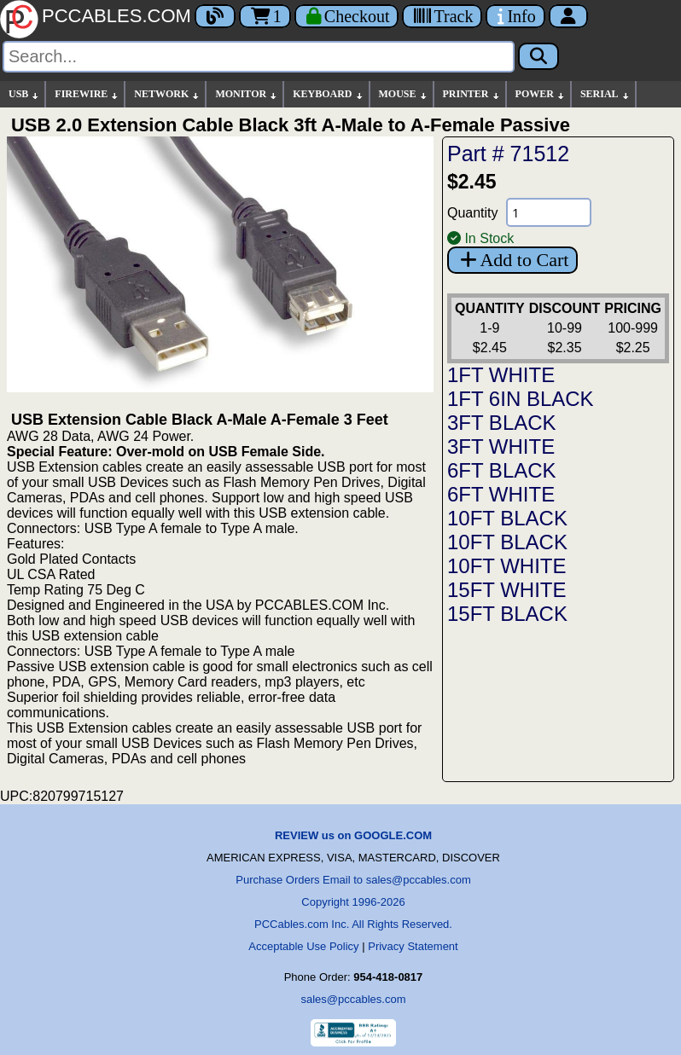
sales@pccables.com (352, 999)
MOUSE (403, 94)
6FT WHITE (501, 494)
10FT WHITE (507, 565)
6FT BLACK (501, 470)
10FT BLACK (507, 518)
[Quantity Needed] (548, 212)
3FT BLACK (501, 422)
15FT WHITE (507, 589)
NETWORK (167, 94)
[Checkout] (346, 16)
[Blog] (215, 16)
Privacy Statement (413, 946)
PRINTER (472, 94)
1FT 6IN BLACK (520, 398)
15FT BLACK (507, 613)
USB (24, 94)
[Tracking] (442, 16)
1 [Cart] (265, 16)
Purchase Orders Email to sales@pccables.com (353, 879)
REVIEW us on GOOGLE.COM (353, 835)
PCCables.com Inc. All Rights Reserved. (353, 924)
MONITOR (246, 94)
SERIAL (605, 94)
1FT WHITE (501, 374)
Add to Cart (512, 259)
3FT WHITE (501, 446)
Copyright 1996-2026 (353, 902)
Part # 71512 (508, 153)
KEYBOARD (328, 94)
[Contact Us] (515, 16)
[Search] (259, 56)
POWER (540, 94)
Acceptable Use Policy (303, 946)
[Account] (568, 16)
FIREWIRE (87, 94)
